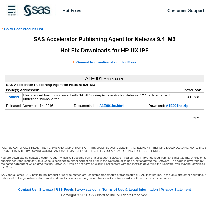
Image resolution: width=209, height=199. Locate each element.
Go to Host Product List (22, 29)
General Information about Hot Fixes (106, 62)
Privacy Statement (176, 189)
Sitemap (46, 189)
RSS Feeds (65, 189)
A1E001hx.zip (177, 106)
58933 (14, 97)
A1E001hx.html (111, 106)
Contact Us (27, 189)
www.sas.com (88, 189)
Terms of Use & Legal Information (130, 189)
